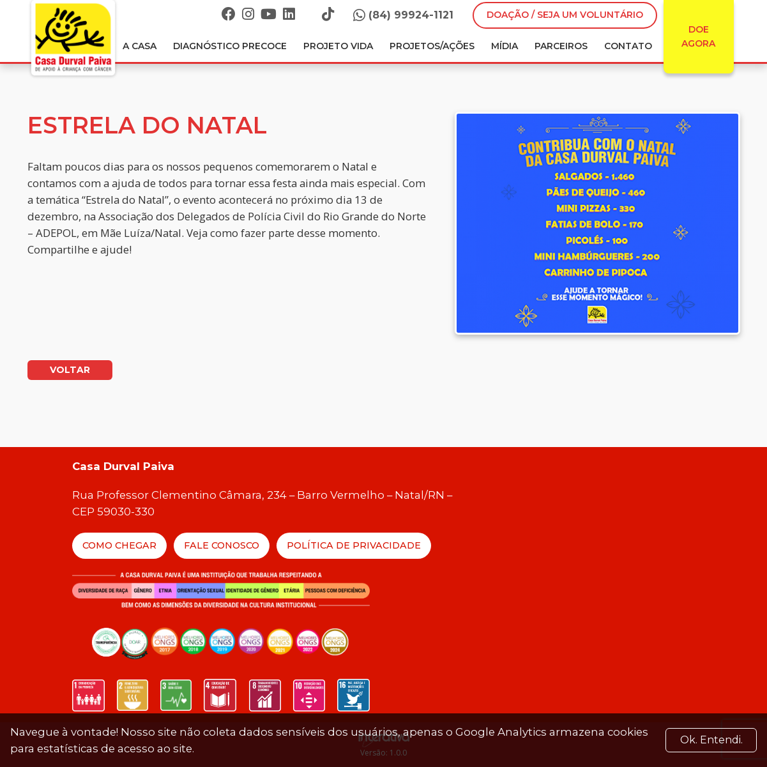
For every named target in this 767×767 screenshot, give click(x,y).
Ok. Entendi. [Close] (711, 740)
